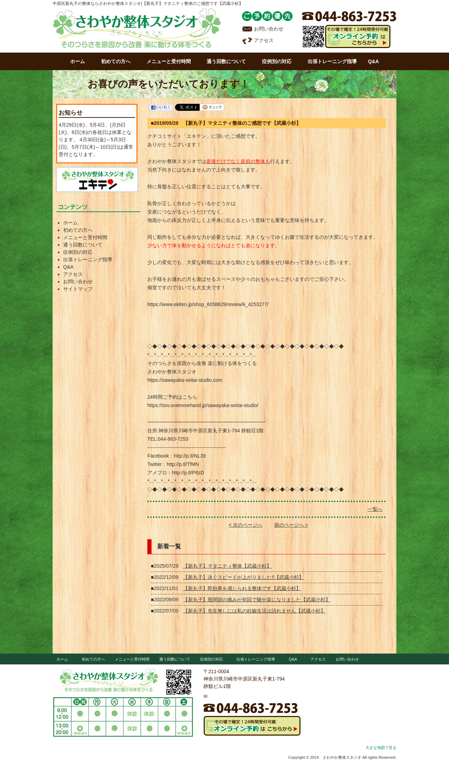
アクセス (258, 40)
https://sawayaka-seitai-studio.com (184, 380)
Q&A (373, 61)
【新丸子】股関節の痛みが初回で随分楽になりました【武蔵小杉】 (256, 599)
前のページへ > (291, 525)
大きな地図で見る (381, 747)
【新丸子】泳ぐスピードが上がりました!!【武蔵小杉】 (243, 577)
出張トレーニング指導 (332, 61)
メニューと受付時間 (169, 61)
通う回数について (226, 61)
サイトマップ (78, 289)
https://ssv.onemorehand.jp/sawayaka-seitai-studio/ (202, 405)
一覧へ (375, 509)
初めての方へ (115, 61)
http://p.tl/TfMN (183, 464)
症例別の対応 (276, 61)
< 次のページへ (245, 525)
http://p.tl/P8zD (188, 472)
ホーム (77, 61)
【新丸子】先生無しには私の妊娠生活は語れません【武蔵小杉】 (254, 611)
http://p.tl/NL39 (190, 456)
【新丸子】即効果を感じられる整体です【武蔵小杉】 (242, 588)
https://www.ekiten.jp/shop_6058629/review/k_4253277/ (208, 304)
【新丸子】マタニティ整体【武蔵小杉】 (227, 566)
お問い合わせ (262, 29)
